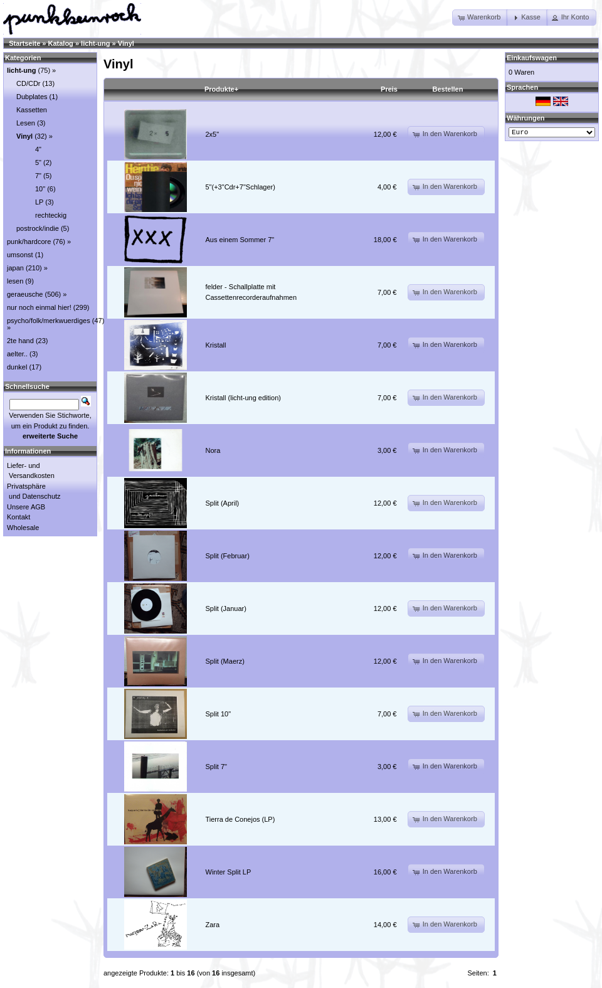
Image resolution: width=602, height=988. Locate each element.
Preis (389, 89)
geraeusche (25, 294)
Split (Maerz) (225, 661)
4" (38, 149)
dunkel (17, 367)
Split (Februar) (228, 556)
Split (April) (223, 503)
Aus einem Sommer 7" (240, 239)
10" (40, 189)
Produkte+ (221, 89)
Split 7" (216, 766)
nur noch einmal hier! (39, 307)
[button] (480, 17)
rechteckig (50, 215)
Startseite (24, 43)
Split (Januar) (226, 608)
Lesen (25, 123)
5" (38, 162)
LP (39, 202)
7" (38, 175)
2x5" (212, 134)
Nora (213, 450)
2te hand (20, 340)
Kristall (216, 345)
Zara (213, 924)
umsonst (20, 254)
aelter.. (17, 354)
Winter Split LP (228, 872)
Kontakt (18, 517)
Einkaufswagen (532, 57)
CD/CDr (28, 83)
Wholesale (23, 527)
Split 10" (218, 714)
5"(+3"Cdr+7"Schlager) (240, 187)
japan (15, 268)
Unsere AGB (26, 507)
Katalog (60, 43)
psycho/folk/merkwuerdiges (48, 320)
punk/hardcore (29, 241)
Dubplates (32, 96)
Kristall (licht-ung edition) (243, 397)
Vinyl (126, 43)
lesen (15, 281)
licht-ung (95, 43)
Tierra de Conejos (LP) (240, 819)
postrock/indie (37, 228)
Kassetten (31, 110)
